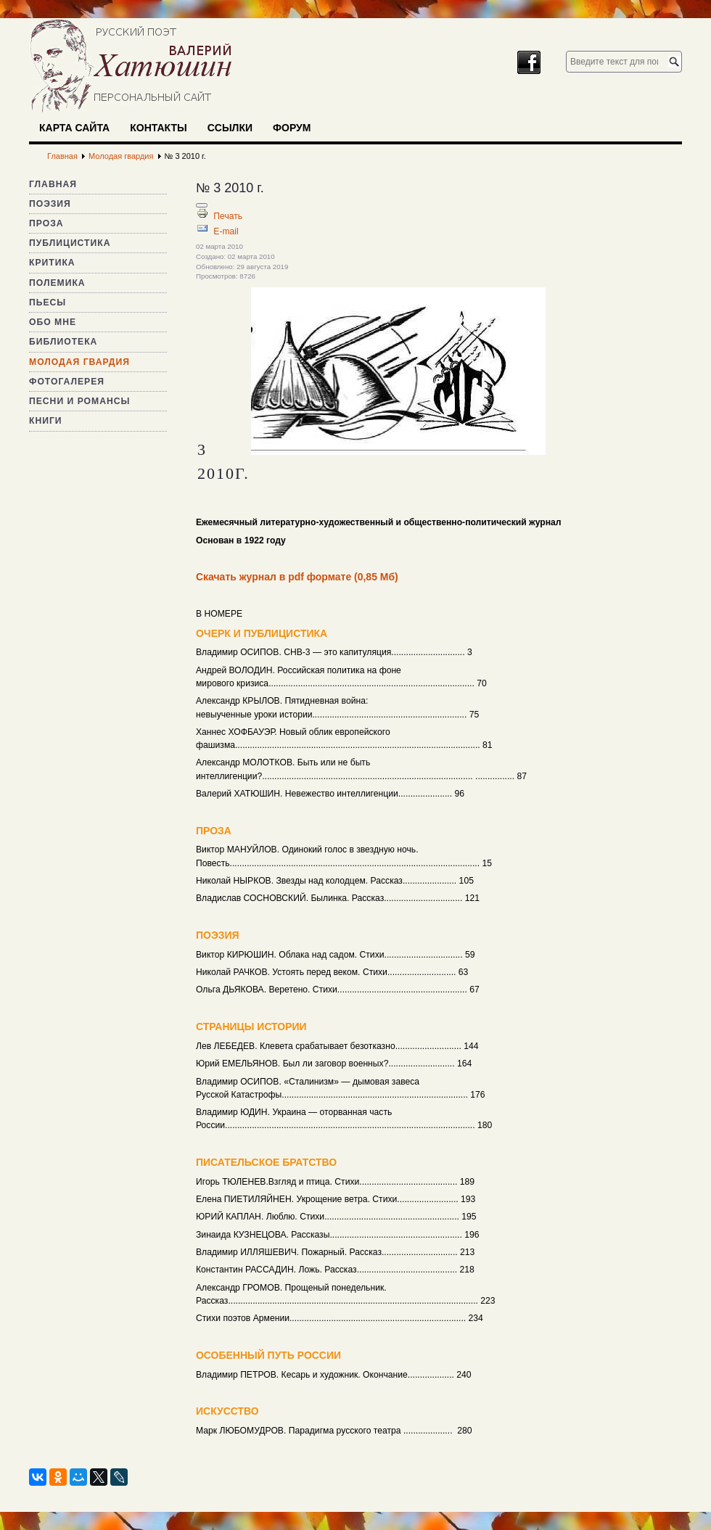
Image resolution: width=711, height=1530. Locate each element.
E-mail (225, 231)
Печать (227, 216)
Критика (52, 263)
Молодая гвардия (79, 362)
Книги (45, 421)
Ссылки (229, 127)
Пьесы (47, 302)
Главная (53, 184)
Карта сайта (74, 127)
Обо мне (52, 322)
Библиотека (63, 342)
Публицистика (69, 243)
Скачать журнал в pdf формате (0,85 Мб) (297, 577)
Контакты (158, 127)
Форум (292, 127)
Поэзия (50, 204)
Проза (46, 223)
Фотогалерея (66, 382)
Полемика (57, 283)
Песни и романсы (79, 401)
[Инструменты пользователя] (201, 205)
